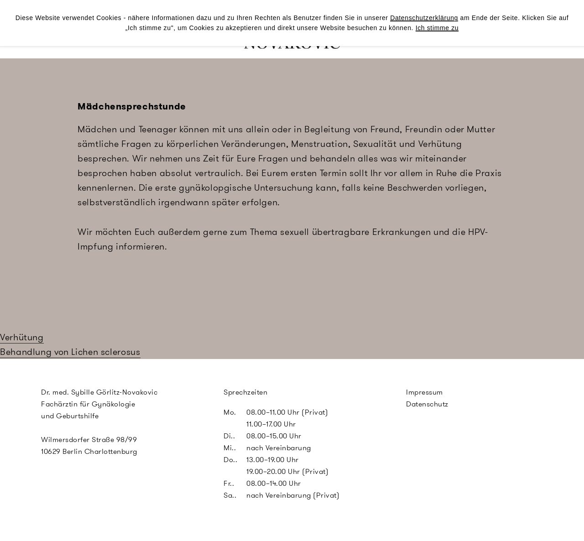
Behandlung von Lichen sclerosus (70, 351)
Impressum (424, 392)
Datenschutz (427, 404)
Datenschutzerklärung (424, 17)
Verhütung (22, 337)
